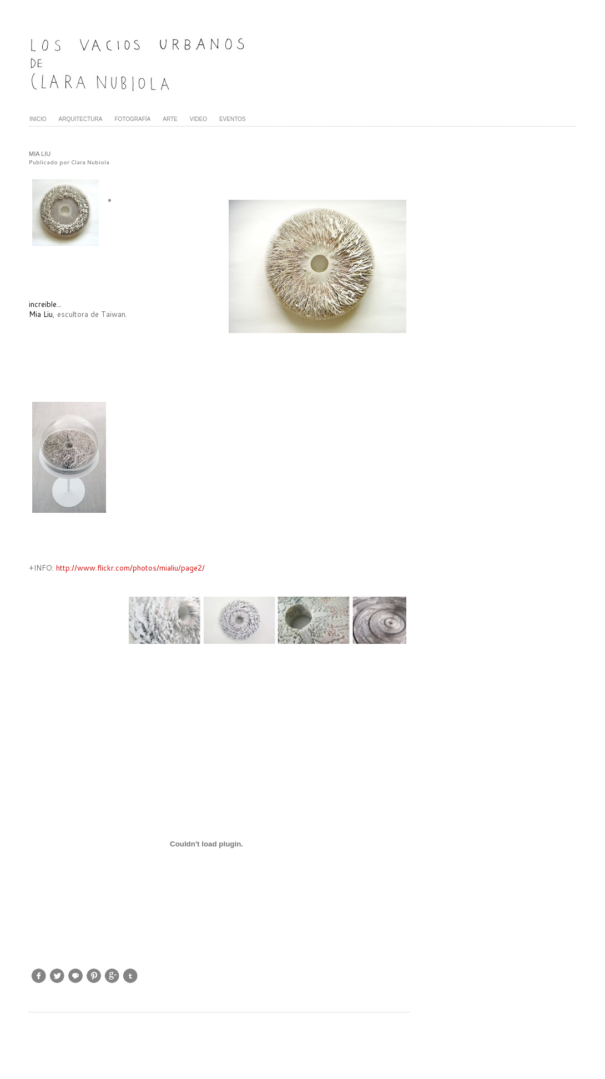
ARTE (170, 119)
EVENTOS (232, 119)
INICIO (38, 119)
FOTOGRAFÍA (132, 119)
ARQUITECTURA (81, 119)
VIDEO (198, 119)
